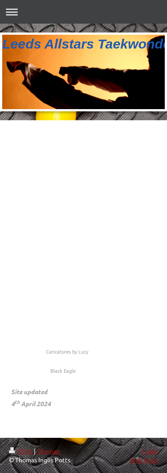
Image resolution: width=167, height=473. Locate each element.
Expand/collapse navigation (83, 11)
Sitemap (48, 451)
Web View (144, 460)
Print (21, 451)
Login (150, 451)
